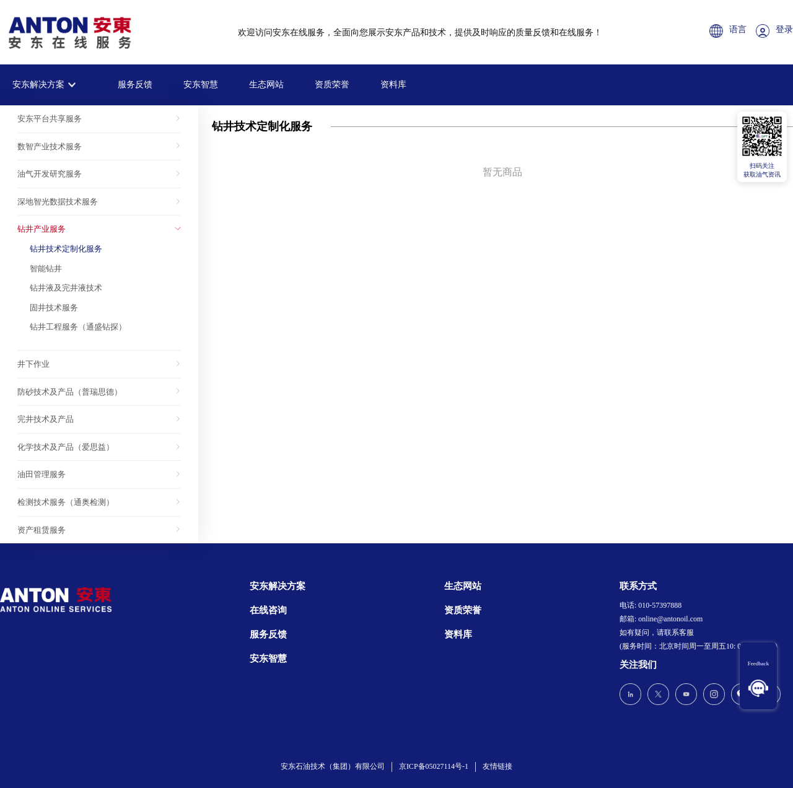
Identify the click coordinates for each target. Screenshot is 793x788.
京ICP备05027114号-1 (433, 766)
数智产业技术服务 (49, 146)
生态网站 (266, 84)
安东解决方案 (38, 84)
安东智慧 (200, 84)
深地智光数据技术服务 (57, 201)
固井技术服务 (54, 307)
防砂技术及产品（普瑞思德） (69, 391)
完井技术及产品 (45, 419)
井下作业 (33, 364)
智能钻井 (46, 268)
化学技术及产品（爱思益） (65, 447)
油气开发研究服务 (49, 173)
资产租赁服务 (41, 530)
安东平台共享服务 (49, 118)
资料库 (393, 84)
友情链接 (497, 766)
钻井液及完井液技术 (66, 287)
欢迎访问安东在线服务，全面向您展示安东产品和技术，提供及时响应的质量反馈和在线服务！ (420, 32)
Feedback (758, 663)
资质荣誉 (332, 84)
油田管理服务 (41, 474)
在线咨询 (268, 610)
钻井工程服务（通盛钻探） (78, 326)
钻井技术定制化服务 (66, 248)
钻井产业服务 (41, 229)
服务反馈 (135, 84)
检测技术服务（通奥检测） (65, 502)
